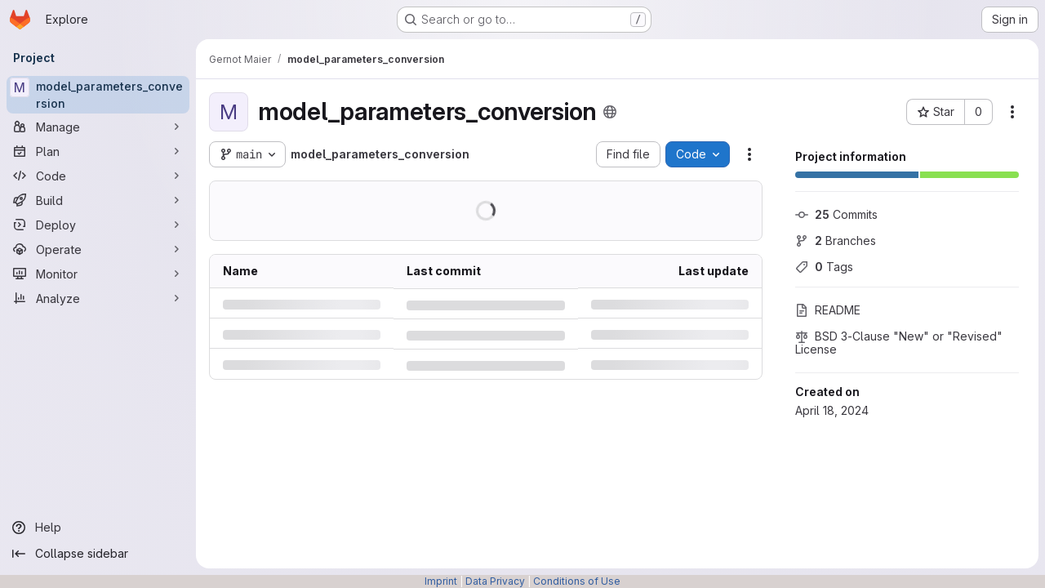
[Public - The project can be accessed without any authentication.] (609, 111)
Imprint (441, 581)
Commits (836, 214)
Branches (835, 240)
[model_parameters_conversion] (98, 95)
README (827, 310)
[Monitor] (98, 273)
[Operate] (98, 249)
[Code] (98, 175)
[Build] (98, 200)
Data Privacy (495, 581)
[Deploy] (98, 224)
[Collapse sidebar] (98, 553)
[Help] (98, 527)
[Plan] (98, 151)
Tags (824, 267)
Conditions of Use (576, 581)
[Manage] (98, 126)
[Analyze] (98, 298)
